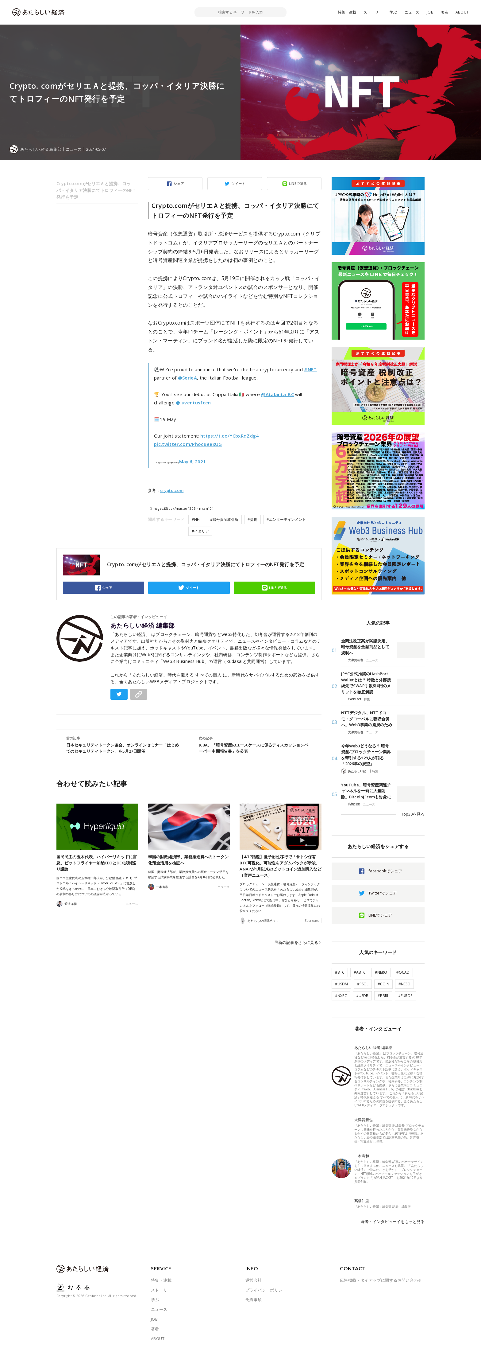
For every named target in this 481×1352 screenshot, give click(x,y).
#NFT (310, 369)
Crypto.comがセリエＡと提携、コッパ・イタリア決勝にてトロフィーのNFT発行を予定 (96, 190)
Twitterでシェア (382, 893)
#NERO (381, 972)
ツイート (238, 183)
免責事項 (253, 1299)
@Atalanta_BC (277, 394)
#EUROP (405, 995)
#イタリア (200, 531)
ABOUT (462, 12)
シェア (179, 183)
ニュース (412, 12)
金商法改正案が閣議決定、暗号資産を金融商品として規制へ (365, 647)
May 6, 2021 (192, 461)
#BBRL (383, 995)
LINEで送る (298, 183)
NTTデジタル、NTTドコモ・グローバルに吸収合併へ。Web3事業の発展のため (366, 718)
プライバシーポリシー (266, 1290)
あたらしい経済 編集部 (142, 625)
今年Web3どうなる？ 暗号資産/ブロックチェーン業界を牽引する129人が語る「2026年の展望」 (366, 755)
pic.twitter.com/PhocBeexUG (188, 444)
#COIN (383, 984)
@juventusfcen (193, 402)
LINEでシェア (380, 915)
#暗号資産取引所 (224, 519)
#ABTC (360, 972)
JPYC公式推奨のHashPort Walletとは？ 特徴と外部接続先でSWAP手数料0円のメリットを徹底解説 (366, 683)
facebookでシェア (385, 871)
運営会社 (253, 1280)
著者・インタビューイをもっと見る (393, 1221)
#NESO (404, 984)
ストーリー (373, 12)
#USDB (362, 995)
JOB (430, 12)
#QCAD (403, 972)
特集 (367, 699)
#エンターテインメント (286, 519)
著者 (444, 12)
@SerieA (187, 378)
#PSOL (362, 984)
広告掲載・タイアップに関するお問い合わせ (381, 1280)
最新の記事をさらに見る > (297, 942)
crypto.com (171, 490)
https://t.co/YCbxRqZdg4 (229, 436)
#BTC (339, 972)
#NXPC (341, 995)
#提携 (252, 519)
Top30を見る (413, 814)
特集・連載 (347, 12)
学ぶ (393, 12)
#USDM (341, 984)
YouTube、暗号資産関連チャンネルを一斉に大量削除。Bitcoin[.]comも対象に (366, 791)
